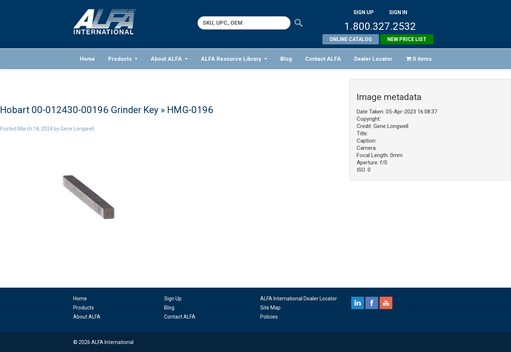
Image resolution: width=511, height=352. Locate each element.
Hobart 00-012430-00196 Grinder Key (79, 109)
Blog (286, 59)
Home (87, 59)
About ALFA (169, 59)
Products (123, 59)
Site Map (270, 308)
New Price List (407, 39)
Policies (269, 317)
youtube (386, 303)
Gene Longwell (77, 129)
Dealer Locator (373, 59)
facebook (371, 303)
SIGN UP (363, 12)
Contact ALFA (323, 59)
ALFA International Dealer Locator (298, 298)
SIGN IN (398, 12)
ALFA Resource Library (234, 59)
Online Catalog (350, 39)
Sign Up (173, 298)
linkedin (357, 303)
